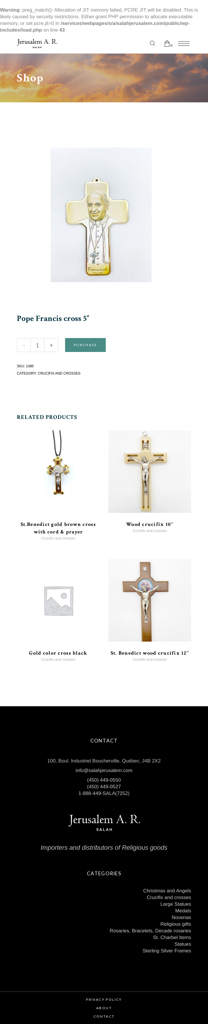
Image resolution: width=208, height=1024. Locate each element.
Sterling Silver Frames (167, 951)
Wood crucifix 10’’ (149, 524)
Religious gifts (175, 924)
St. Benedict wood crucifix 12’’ (150, 653)
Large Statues (175, 904)
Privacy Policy (104, 999)
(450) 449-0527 (104, 786)
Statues (182, 944)
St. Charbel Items (172, 937)
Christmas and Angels (167, 891)
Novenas (181, 917)
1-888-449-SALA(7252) (104, 793)
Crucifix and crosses (59, 373)
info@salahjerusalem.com (104, 770)
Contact (104, 1016)
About (104, 1008)
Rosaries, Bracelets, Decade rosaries (150, 931)
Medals (183, 911)
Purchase (85, 345)
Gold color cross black (58, 653)
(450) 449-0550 (104, 780)
